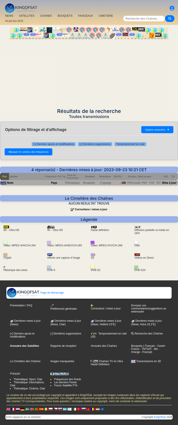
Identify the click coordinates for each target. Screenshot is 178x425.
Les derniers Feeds (65, 382)
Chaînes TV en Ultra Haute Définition (107, 363)
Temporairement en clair (130, 144)
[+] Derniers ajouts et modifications (53, 144)
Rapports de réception (63, 345)
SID (123, 183)
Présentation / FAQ (21, 305)
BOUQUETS (65, 15)
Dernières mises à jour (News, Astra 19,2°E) (146, 322)
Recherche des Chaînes (147, 333)
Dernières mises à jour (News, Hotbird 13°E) (106, 322)
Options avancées (157, 129)
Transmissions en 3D (146, 361)
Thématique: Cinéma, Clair (29, 388)
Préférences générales (63, 307)
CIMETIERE (106, 15)
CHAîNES (46, 15)
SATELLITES (26, 15)
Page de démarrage (35, 292)
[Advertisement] (89, 72)
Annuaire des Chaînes (104, 345)
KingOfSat (160, 417)
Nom (10, 183)
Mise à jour (169, 183)
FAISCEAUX (85, 15)
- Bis (155, 349)
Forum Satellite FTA (65, 385)
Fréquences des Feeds (67, 379)
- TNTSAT (145, 349)
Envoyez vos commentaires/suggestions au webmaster (148, 308)
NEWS (9, 15)
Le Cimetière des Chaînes (25, 361)
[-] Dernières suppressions (95, 144)
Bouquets (136, 345)
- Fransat (145, 352)
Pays (54, 183)
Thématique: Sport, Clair (28, 379)
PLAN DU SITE (14, 21)
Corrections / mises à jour (91, 209)
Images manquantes (62, 361)
